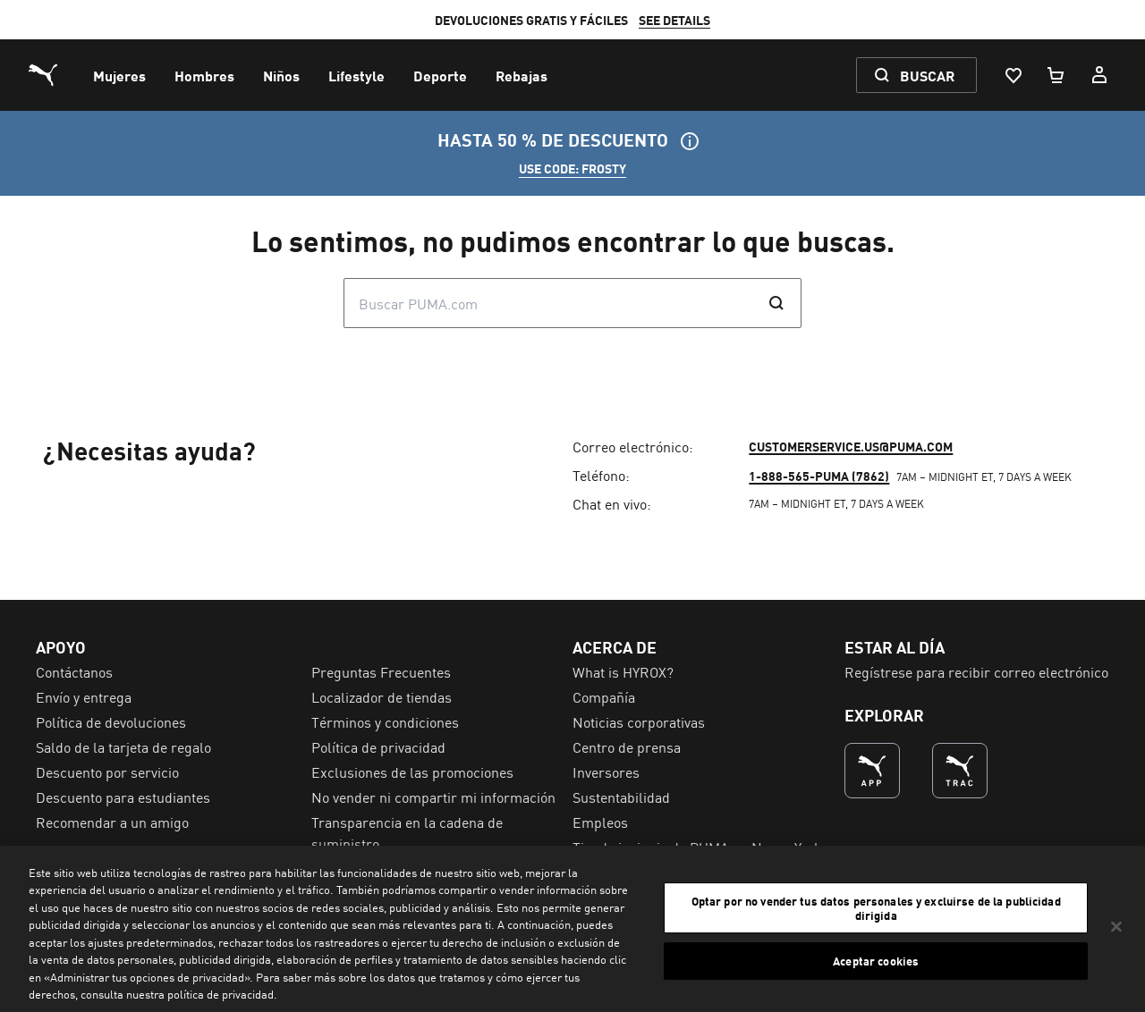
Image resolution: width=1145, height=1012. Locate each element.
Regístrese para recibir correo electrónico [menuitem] (976, 671)
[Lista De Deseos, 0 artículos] (1012, 75)
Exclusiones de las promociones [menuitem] (412, 771)
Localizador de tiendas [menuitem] (381, 696)
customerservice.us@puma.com (851, 446)
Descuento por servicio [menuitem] (107, 771)
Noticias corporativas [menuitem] (638, 721)
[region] (572, 929)
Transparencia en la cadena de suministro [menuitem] (407, 832)
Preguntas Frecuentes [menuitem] (381, 671)
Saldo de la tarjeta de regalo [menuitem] (123, 746)
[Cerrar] (1116, 926)
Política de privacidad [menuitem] (378, 746)
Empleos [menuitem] (600, 821)
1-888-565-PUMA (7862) (819, 476)
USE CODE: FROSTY (572, 168)
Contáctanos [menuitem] (74, 671)
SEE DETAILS (674, 20)
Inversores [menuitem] (606, 771)
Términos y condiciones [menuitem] (385, 721)
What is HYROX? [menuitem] (623, 671)
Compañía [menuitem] (603, 696)
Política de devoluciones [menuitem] (111, 721)
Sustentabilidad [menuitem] (621, 796)
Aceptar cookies (876, 960)
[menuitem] (119, 75)
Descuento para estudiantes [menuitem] (123, 796)
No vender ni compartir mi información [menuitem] (433, 796)
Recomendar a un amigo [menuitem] (112, 821)
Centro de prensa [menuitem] (626, 746)
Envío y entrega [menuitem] (83, 696)
